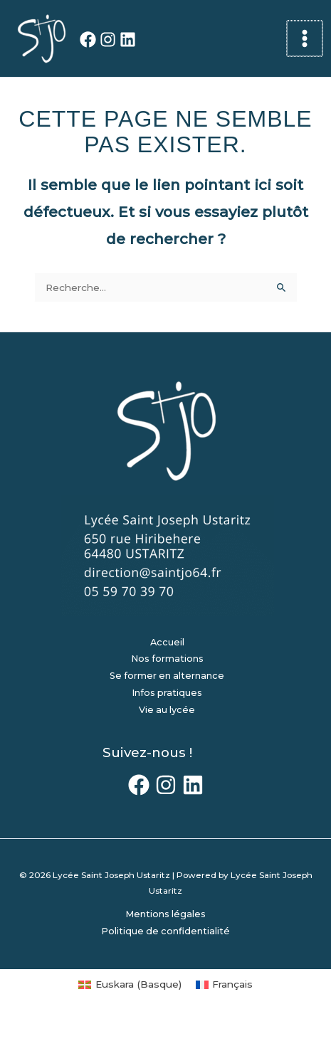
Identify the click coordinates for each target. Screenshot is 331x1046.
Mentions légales (165, 914)
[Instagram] (108, 39)
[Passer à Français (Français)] (224, 984)
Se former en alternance (167, 675)
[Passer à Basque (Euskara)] (129, 984)
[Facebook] (88, 39)
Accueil (167, 642)
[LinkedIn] (128, 39)
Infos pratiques (167, 692)
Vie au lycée (167, 709)
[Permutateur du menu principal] (305, 39)
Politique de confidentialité (165, 931)
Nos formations (167, 658)
